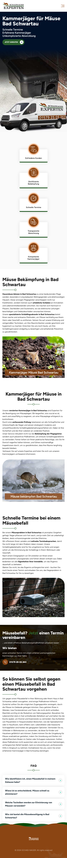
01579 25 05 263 (14, 662)
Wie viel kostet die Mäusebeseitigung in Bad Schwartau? (33, 816)
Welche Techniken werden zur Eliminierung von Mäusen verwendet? (33, 804)
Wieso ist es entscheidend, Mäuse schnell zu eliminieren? (33, 792)
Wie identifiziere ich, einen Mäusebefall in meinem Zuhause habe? (33, 780)
